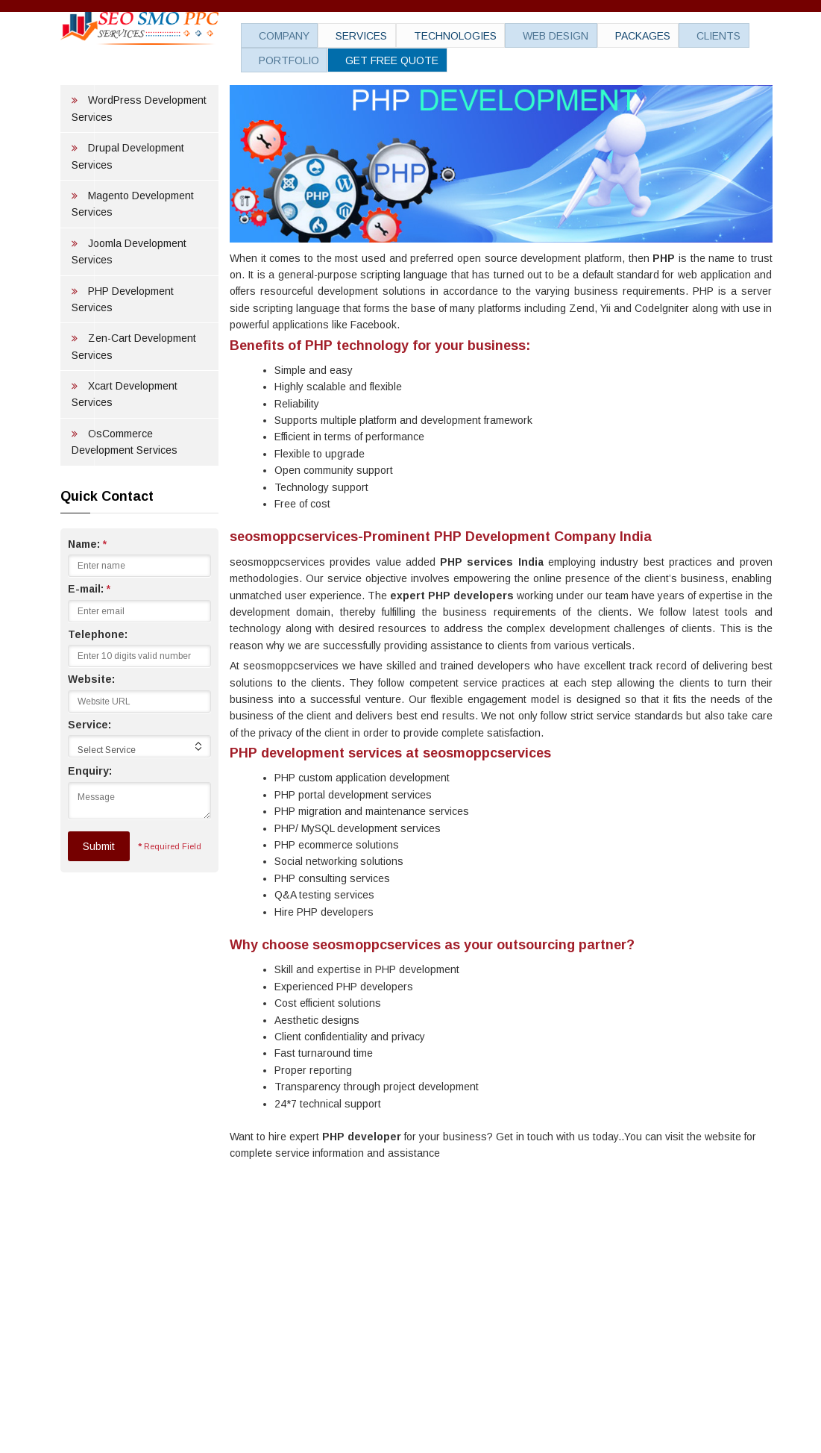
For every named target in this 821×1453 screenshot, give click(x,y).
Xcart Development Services (124, 448)
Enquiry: (90, 825)
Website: (91, 733)
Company (274, 37)
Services (342, 37)
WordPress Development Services (139, 162)
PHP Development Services (123, 353)
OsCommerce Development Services (124, 495)
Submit (99, 900)
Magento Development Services (133, 257)
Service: (89, 778)
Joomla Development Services (129, 305)
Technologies (425, 37)
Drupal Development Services (128, 210)
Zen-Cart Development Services (134, 400)
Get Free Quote (372, 60)
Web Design (516, 37)
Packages (592, 37)
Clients (659, 37)
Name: (87, 598)
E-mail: (89, 642)
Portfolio (279, 60)
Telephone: (98, 688)
